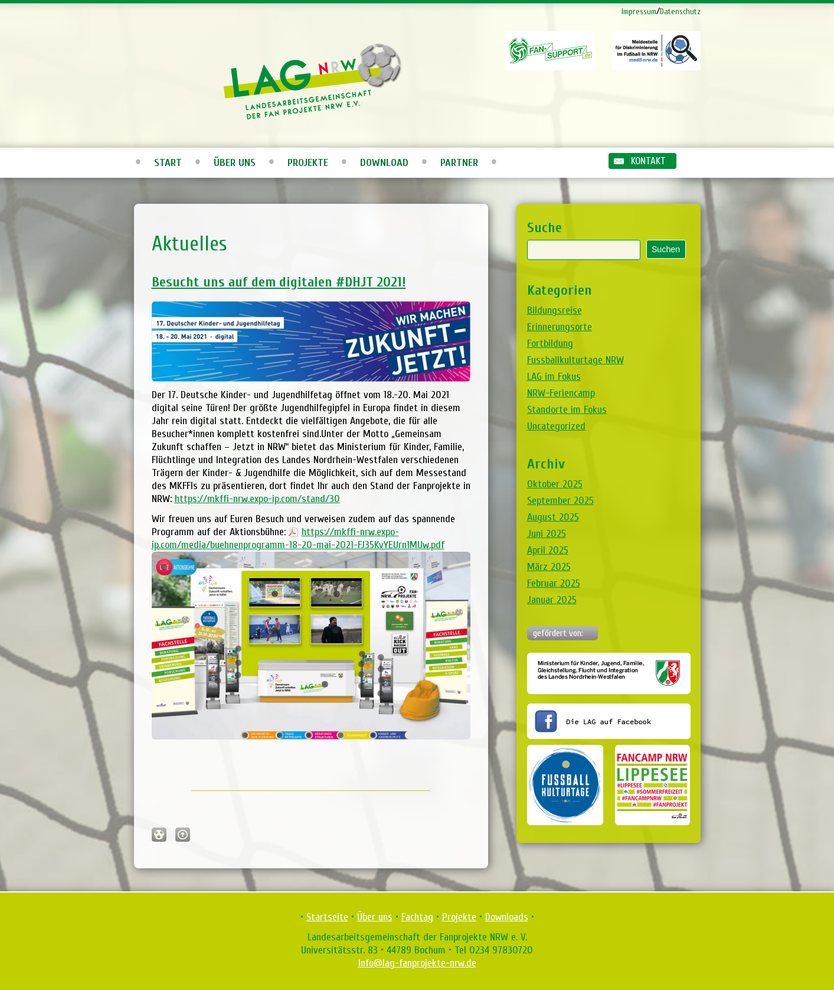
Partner (459, 163)
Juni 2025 (546, 533)
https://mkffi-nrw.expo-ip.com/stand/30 (257, 499)
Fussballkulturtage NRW (575, 360)
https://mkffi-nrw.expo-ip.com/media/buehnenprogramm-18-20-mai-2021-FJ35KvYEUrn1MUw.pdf (298, 538)
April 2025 (547, 550)
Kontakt (648, 161)
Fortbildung (550, 343)
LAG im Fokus (554, 376)
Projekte (307, 163)
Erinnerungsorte (559, 327)
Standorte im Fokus (567, 409)
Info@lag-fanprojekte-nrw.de (417, 963)
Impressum (639, 11)
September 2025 (560, 500)
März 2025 (549, 567)
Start (168, 163)
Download (384, 163)
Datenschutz (680, 11)
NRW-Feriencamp (561, 393)
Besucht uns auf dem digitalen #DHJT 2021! (279, 282)
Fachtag (417, 917)
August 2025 (553, 517)
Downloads (506, 917)
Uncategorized (556, 426)
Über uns (235, 163)
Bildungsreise (554, 310)
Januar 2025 (552, 600)
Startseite (327, 917)
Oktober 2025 (555, 484)
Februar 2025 (553, 583)
